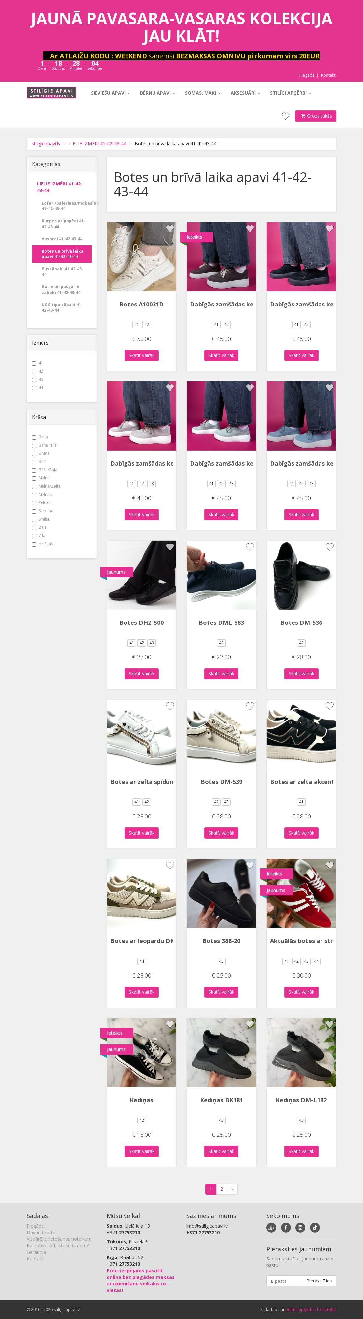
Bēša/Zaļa (44, 470)
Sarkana (42, 511)
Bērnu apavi (157, 93)
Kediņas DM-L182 (301, 1100)
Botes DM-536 (301, 622)
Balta (40, 437)
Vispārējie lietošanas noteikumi (60, 1239)
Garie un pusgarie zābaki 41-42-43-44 (61, 289)
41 (37, 363)
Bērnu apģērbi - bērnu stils (311, 1309)
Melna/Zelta (46, 486)
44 (37, 387)
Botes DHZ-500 (141, 622)
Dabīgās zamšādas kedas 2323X (236, 304)
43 (37, 379)
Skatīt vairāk (141, 355)
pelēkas (42, 544)
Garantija (36, 1252)
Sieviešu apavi (110, 93)
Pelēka (41, 502)
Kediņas (141, 1100)
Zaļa (39, 527)
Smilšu (41, 519)
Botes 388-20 (221, 941)
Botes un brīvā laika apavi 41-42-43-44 (63, 253)
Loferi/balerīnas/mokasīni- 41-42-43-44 (67, 205)
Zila (38, 535)
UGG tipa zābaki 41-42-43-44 (62, 307)
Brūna (41, 453)
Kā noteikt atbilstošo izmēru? (58, 1245)
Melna (41, 478)
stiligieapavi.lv (46, 143)
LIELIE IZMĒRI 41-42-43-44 (97, 143)
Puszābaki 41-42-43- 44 (62, 271)
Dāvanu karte (41, 1232)
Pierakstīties (319, 1281)
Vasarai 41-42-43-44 (62, 239)
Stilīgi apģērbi (290, 93)
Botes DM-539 (221, 782)
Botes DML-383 (221, 622)
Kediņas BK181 (221, 1100)
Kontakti (328, 75)
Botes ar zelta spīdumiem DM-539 (160, 782)
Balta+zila (44, 445)
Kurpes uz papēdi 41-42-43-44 (63, 223)
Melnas (42, 494)
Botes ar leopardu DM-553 (149, 941)
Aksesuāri (245, 93)
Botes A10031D (141, 304)
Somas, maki (203, 93)
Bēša (40, 461)
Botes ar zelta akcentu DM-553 (316, 782)
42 (37, 371)
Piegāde (307, 75)
